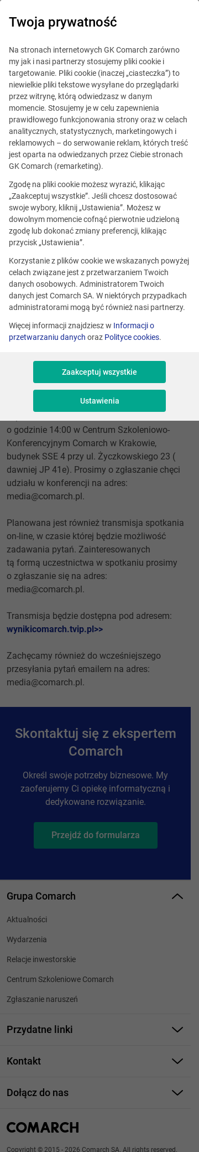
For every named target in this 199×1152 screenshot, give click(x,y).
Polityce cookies (131, 337)
